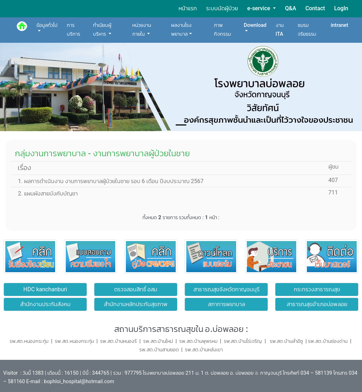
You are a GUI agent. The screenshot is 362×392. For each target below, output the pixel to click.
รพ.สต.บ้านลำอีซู (285, 341)
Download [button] (255, 25)
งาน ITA (280, 29)
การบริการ (73, 29)
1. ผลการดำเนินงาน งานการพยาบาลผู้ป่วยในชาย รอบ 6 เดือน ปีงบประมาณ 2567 (108, 181)
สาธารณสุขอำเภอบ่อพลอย (317, 304)
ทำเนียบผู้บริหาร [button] (102, 29)
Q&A (290, 8)
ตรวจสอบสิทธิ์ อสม (136, 289)
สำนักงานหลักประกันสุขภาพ (136, 304)
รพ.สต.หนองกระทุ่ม (29, 341)
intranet (339, 25)
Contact (315, 8)
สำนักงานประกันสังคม (45, 304)
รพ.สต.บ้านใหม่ (158, 341)
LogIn (341, 8)
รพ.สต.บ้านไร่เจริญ (243, 341)
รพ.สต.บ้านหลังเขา (204, 350)
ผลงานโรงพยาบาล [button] (181, 29)
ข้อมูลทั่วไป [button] (47, 25)
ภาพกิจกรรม (222, 29)
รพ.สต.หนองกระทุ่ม (74, 341)
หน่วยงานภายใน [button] (141, 29)
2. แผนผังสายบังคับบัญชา (45, 193)
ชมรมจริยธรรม (307, 29)
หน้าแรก (188, 8)
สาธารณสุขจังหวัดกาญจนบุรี (226, 289)
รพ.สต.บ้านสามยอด (159, 350)
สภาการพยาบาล (226, 304)
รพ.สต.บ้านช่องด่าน (328, 341)
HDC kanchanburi (45, 289)
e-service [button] (259, 8)
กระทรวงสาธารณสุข (317, 289)
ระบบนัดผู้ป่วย (222, 8)
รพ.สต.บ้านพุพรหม (198, 341)
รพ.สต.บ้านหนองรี (119, 341)
